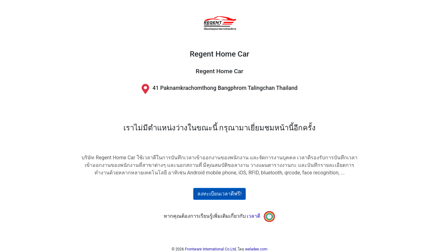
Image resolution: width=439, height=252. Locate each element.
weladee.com (256, 249)
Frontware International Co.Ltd (210, 249)
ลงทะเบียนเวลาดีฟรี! (219, 194)
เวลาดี (253, 216)
